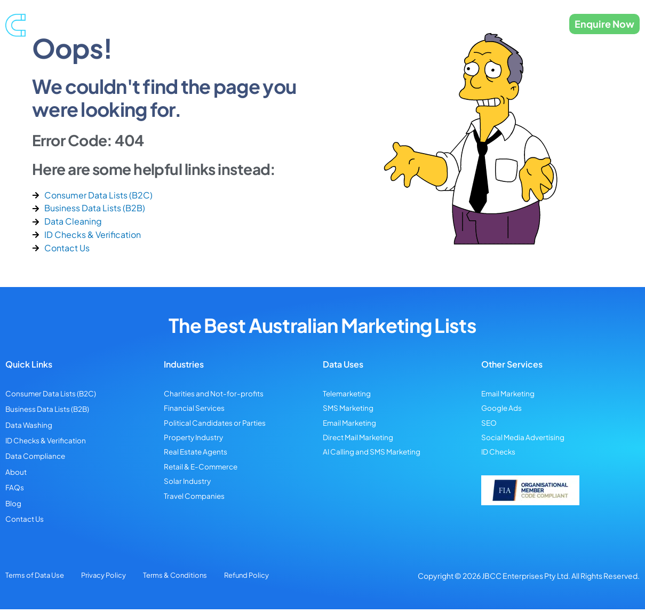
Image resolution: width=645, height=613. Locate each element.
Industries (356, 24)
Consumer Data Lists (153, 23)
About (462, 24)
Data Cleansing (297, 23)
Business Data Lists (230, 23)
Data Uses (412, 24)
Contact (503, 23)
